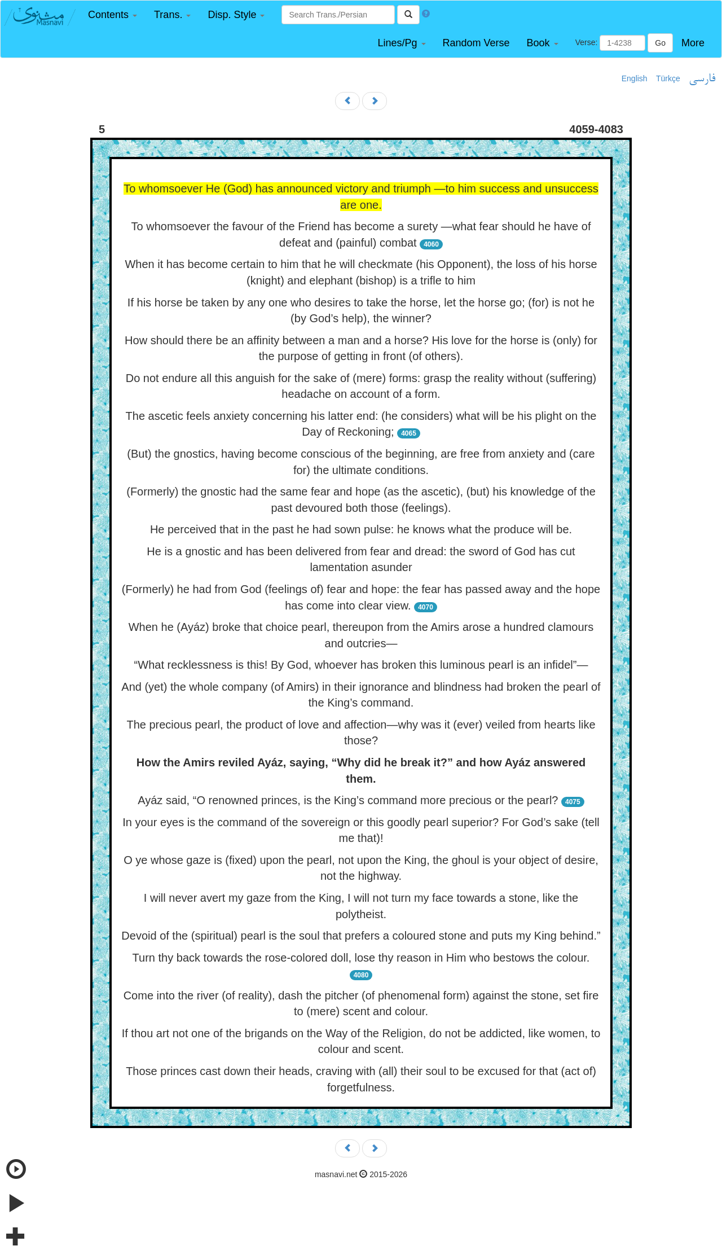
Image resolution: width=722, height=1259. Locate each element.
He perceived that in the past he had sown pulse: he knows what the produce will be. (361, 529)
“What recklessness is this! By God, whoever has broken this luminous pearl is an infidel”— (361, 665)
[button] (113, 15)
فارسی (702, 79)
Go (660, 42)
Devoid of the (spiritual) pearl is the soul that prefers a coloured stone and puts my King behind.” (360, 935)
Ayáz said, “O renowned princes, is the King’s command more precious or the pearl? (348, 800)
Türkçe (668, 78)
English (635, 78)
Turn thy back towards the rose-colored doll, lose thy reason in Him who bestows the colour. (361, 957)
